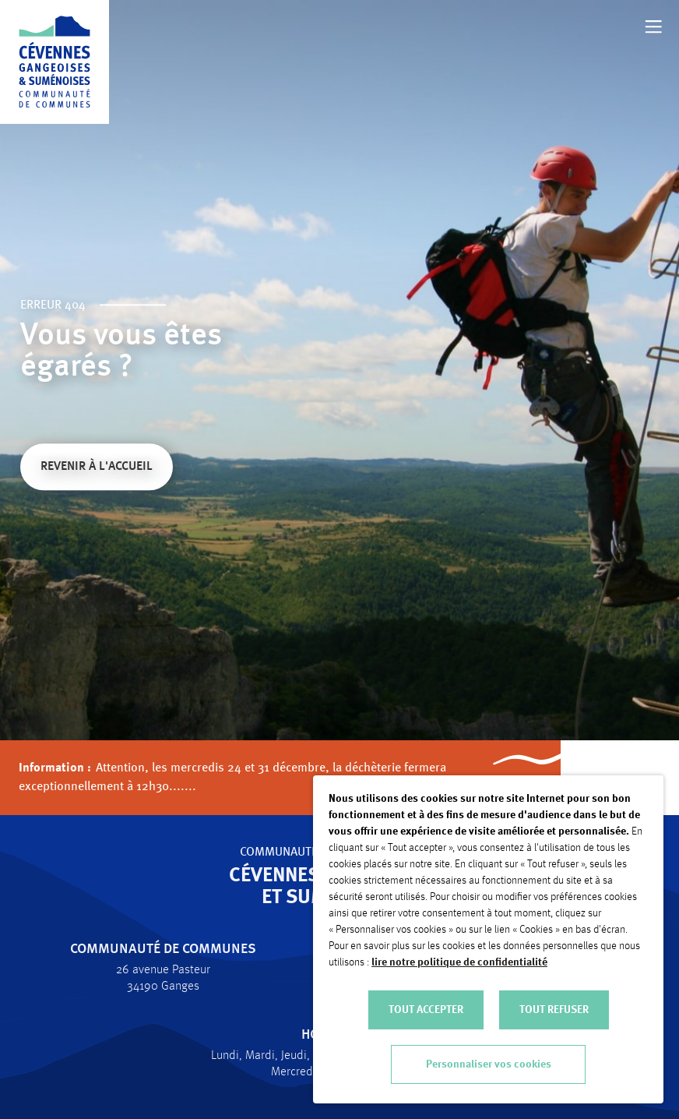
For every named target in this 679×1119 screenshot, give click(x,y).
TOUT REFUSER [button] (554, 1009)
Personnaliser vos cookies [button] (488, 1064)
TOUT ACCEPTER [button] (426, 1009)
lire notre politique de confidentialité (459, 962)
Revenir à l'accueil (96, 467)
